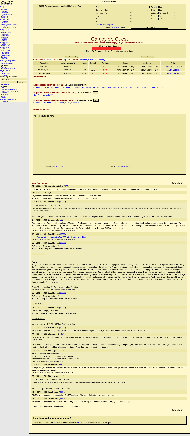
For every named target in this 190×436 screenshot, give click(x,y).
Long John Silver (93, 87)
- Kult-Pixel (3, 41)
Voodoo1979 (162, 87)
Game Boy (56, 166)
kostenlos (58, 422)
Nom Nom (37, 95)
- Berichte (3, 9)
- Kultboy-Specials (6, 32)
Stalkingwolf (128, 87)
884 (60, 365)
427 (66, 186)
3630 (62, 392)
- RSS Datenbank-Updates (9, 89)
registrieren (83, 422)
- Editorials (3, 11)
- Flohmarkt (4, 94)
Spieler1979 (76, 103)
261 (54, 193)
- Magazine (4, 6)
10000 (62, 202)
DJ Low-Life (59, 103)
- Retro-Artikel (5, 52)
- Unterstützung (5, 73)
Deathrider (67, 87)
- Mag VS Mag (5, 50)
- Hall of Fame (5, 29)
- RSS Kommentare (6, 88)
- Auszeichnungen (6, 14)
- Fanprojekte (4, 54)
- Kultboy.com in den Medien (9, 91)
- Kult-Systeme (5, 45)
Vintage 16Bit (150, 87)
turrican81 (138, 87)
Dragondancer (79, 87)
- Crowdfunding (5, 55)
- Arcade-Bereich (5, 70)
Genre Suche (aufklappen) (104, 25)
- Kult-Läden (4, 39)
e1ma (67, 103)
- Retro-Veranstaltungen (8, 60)
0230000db (38, 87)
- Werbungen (4, 16)
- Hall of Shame (5, 31)
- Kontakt (3, 98)
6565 (62, 398)
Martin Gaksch (173, 70)
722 (62, 350)
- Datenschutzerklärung (8, 99)
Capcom (47, 60)
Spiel (62, 166)
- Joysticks (3, 57)
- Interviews (4, 21)
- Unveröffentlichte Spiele (8, 24)
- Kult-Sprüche (5, 44)
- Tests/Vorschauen (6, 4)
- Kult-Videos (4, 47)
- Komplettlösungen (6, 26)
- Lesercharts (4, 19)
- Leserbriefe (4, 13)
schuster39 (48, 95)
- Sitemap (3, 93)
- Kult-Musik (4, 34)
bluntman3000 (56, 87)
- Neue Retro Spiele (6, 63)
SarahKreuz (117, 87)
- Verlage (3, 8)
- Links (2, 96)
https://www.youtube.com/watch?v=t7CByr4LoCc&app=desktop (59, 237)
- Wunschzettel (5, 72)
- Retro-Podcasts (5, 62)
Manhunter (106, 87)
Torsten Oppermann (173, 66)
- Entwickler (4, 59)
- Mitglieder (4, 75)
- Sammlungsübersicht (7, 68)
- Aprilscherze (4, 18)
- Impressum (4, 101)
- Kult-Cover (4, 37)
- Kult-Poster (4, 42)
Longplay (120, 166)
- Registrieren (4, 84)
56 (61, 220)
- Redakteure (4, 22)
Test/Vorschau (115, 27)
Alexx (46, 87)
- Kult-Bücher (4, 36)
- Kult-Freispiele (5, 49)
